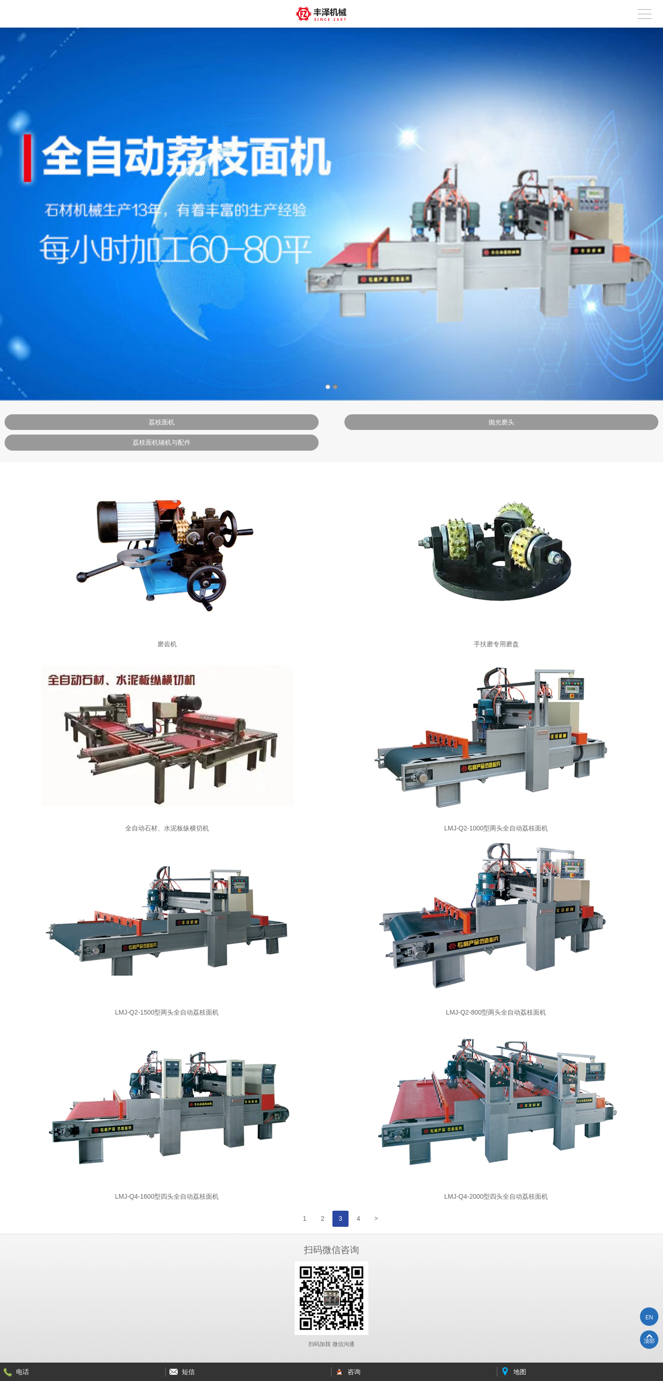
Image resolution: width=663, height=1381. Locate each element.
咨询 (354, 1371)
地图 (519, 1371)
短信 (188, 1371)
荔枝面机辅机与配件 (162, 442)
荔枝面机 (161, 422)
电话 (22, 1371)
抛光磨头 (501, 422)
